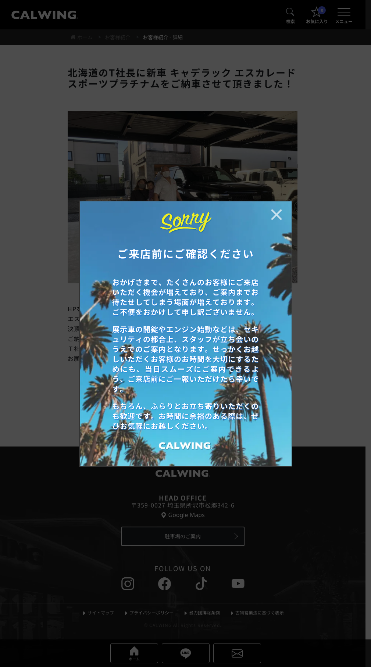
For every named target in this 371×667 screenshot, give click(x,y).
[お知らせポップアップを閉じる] (276, 214)
